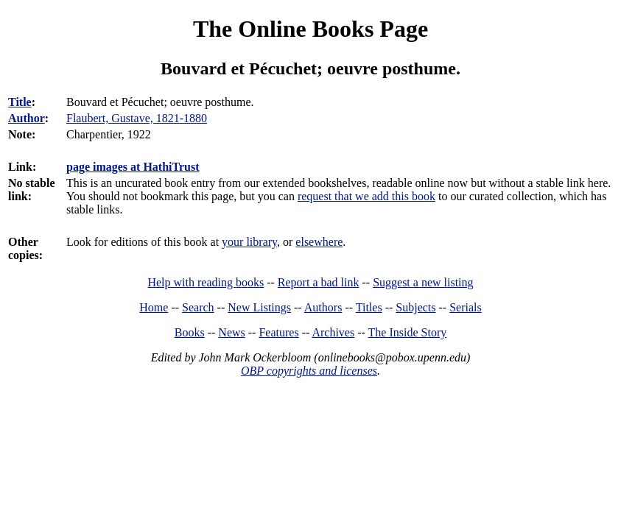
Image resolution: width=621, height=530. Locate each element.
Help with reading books (205, 282)
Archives (333, 332)
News (231, 332)
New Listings (259, 307)
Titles (369, 307)
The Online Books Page (310, 28)
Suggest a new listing (423, 282)
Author (26, 118)
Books (190, 332)
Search (198, 307)
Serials (465, 307)
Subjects (415, 307)
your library (249, 242)
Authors (323, 307)
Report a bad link (318, 282)
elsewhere (319, 242)
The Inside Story (407, 332)
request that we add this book (366, 196)
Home (153, 307)
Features (278, 332)
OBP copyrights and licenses (309, 370)
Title (20, 102)
